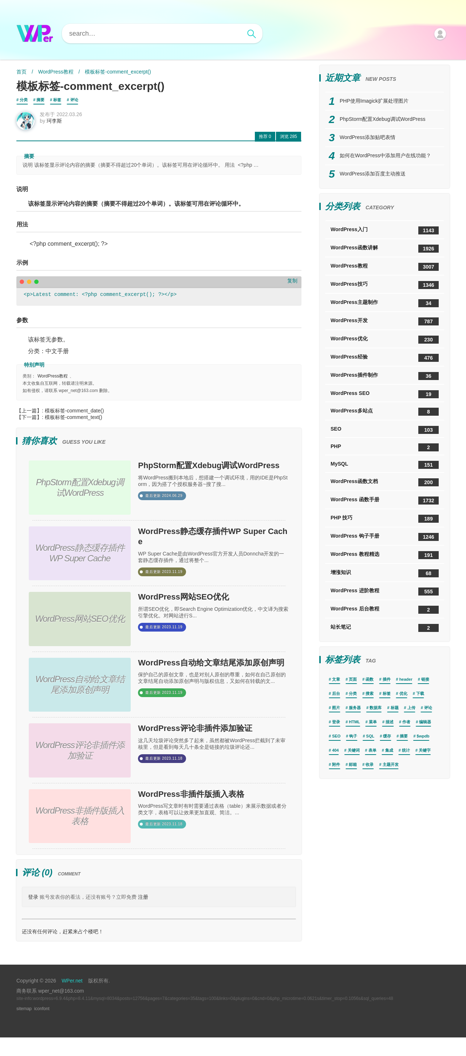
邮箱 (353, 764)
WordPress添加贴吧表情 (367, 137)
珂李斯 (58, 125)
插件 (387, 679)
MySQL (385, 465)
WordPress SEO (385, 394)
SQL (370, 736)
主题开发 (391, 764)
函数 (370, 679)
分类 (24, 100)
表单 (372, 750)
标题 (395, 707)
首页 (21, 72)
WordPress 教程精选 (385, 555)
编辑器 (425, 722)
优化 (403, 693)
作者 (406, 722)
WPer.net (72, 999)
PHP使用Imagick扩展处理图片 (374, 101)
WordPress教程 (56, 72)
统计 (406, 750)
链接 (425, 679)
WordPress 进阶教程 (385, 592)
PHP (385, 447)
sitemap (24, 1027)
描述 (390, 722)
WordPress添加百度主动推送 (373, 174)
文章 (336, 679)
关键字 (425, 750)
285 (288, 140)
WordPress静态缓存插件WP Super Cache (213, 548)
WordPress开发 (385, 321)
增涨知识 (385, 573)
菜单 (373, 722)
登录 (33, 915)
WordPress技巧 (385, 285)
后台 (336, 693)
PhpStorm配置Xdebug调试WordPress (211, 479)
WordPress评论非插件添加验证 (210, 752)
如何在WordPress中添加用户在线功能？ (385, 155)
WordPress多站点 (385, 412)
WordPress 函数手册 (385, 501)
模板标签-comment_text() (73, 421)
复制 (292, 285)
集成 (389, 750)
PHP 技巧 (385, 519)
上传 (411, 707)
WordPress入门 (385, 230)
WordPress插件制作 (385, 376)
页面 (353, 679)
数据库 (376, 707)
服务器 (355, 707)
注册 (143, 915)
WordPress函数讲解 (385, 249)
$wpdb (423, 736)
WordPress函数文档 (385, 482)
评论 (74, 100)
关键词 (354, 750)
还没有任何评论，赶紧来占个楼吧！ (62, 950)
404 (335, 750)
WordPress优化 (385, 340)
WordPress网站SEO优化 (200, 610)
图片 (336, 707)
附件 (336, 764)
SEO (385, 430)
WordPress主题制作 (385, 303)
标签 (57, 100)
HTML (354, 722)
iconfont (42, 1027)
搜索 (370, 693)
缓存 (387, 736)
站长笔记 (385, 628)
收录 (370, 764)
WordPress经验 (385, 358)
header (405, 679)
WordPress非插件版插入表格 (210, 814)
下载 (420, 693)
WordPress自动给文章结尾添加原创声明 (210, 683)
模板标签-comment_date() (74, 415)
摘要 (40, 100)
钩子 (353, 736)
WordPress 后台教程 (385, 610)
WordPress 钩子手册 (385, 537)
